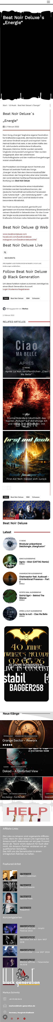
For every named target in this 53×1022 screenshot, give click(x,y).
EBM (28, 298)
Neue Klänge (11, 713)
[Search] (5, 252)
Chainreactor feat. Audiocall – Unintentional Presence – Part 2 (34, 579)
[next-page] (9, 488)
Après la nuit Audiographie (30, 611)
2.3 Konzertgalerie (27, 926)
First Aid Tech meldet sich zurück (26, 478)
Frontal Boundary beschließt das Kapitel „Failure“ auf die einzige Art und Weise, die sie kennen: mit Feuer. (26, 422)
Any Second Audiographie (17, 793)
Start (5, 105)
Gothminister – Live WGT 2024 (35, 952)
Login (5, 289)
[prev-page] (4, 488)
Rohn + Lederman (28, 876)
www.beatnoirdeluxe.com (15, 234)
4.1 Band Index (9, 518)
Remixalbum (8, 736)
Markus (25, 309)
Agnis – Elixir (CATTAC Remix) (34, 562)
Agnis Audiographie (27, 559)
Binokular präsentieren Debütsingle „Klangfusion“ (32, 545)
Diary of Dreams (27, 887)
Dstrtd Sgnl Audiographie (30, 592)
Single (22, 564)
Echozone (36, 298)
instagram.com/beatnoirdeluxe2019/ (20, 239)
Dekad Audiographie (18, 767)
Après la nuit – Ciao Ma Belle (33, 614)
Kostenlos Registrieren (19, 289)
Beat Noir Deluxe (17, 298)
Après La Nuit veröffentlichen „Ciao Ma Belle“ (26, 373)
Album (6, 767)
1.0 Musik (12, 105)
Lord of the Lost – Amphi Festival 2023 (32, 929)
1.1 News (26, 368)
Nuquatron (25, 910)
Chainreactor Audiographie (30, 573)
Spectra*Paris (26, 898)
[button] (5, 1017)
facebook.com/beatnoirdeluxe (17, 237)
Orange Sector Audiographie (26, 736)
